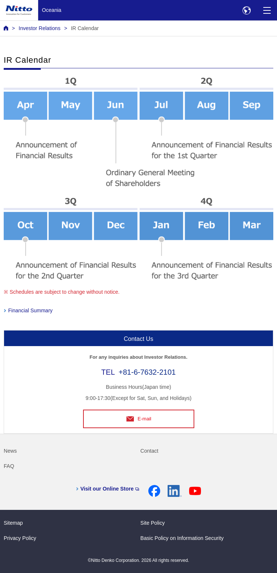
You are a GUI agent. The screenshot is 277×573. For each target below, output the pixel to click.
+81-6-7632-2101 (147, 372)
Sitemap (13, 523)
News (10, 451)
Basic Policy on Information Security (182, 538)
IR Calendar (85, 28)
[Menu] (267, 10)
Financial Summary (30, 310)
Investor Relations (39, 28)
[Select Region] (246, 10)
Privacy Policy (20, 538)
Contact (150, 451)
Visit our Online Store (109, 489)
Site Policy (153, 523)
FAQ (9, 466)
